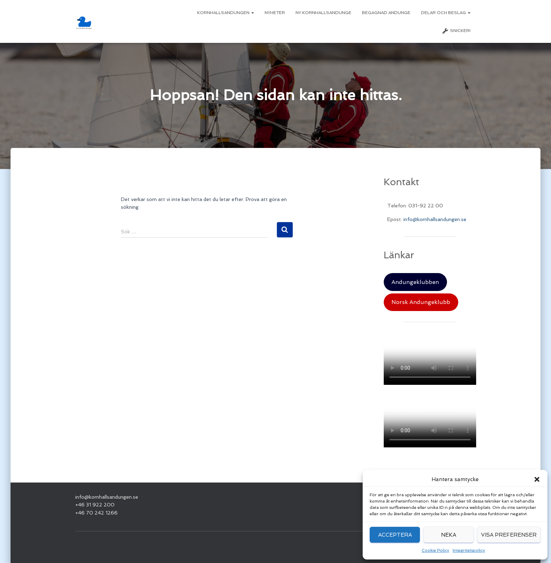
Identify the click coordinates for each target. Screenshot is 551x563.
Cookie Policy (435, 550)
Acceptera (395, 535)
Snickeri (456, 30)
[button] (536, 479)
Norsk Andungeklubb (420, 302)
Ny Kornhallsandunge (323, 12)
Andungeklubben (415, 282)
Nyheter (275, 12)
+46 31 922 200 (95, 504)
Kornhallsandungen (225, 12)
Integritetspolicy (469, 550)
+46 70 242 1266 (96, 513)
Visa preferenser (509, 535)
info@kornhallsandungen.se (434, 219)
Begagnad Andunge (386, 12)
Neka (448, 535)
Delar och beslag (446, 12)
